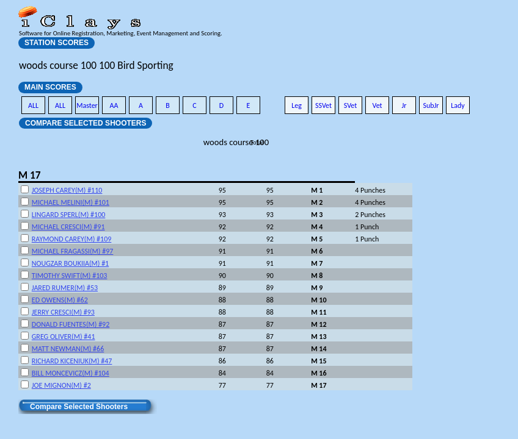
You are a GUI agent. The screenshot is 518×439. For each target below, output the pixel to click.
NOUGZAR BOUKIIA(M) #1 (70, 263)
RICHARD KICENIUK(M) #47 (72, 361)
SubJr (431, 105)
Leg (296, 105)
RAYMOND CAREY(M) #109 (72, 239)
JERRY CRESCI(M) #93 (63, 312)
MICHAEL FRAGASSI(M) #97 (73, 251)
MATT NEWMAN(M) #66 (68, 348)
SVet (350, 105)
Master (87, 105)
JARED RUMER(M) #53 (65, 288)
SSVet (323, 105)
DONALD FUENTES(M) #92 (70, 324)
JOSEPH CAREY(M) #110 (67, 190)
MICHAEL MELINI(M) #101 (70, 202)
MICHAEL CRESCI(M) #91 (68, 227)
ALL (33, 105)
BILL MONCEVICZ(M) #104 (70, 373)
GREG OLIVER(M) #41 (63, 336)
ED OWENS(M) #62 (60, 300)
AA (114, 105)
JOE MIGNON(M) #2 (61, 385)
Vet (377, 105)
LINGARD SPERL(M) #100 (69, 214)
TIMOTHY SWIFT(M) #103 (70, 275)
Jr (403, 105)
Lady (458, 105)
